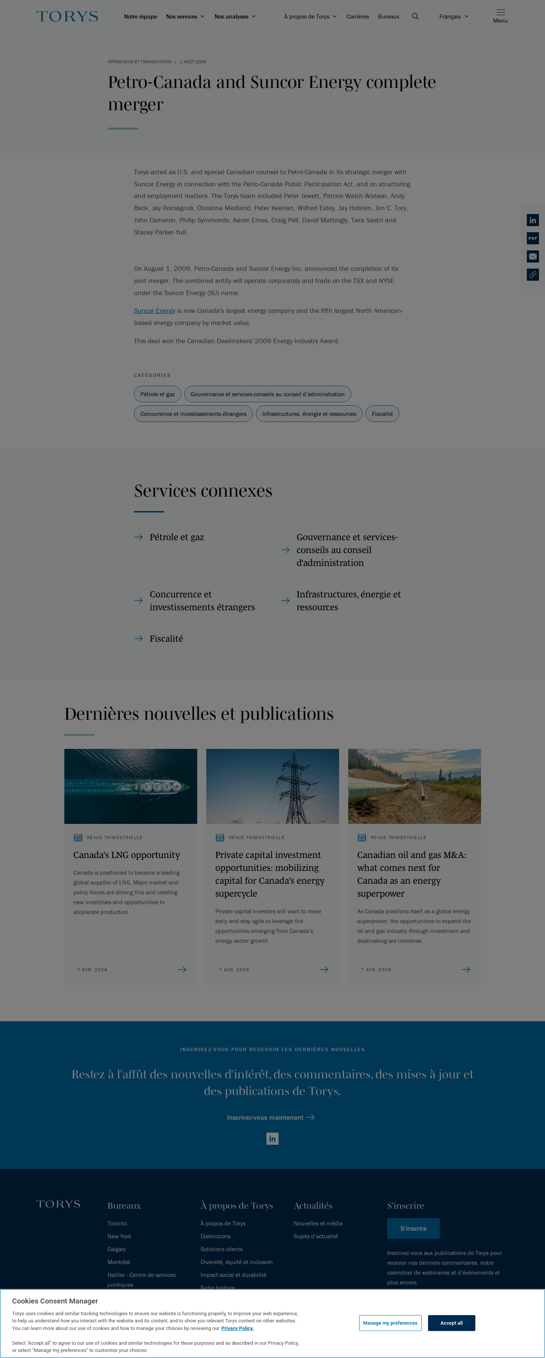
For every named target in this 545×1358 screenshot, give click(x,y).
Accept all (452, 1323)
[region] (272, 1323)
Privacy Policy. (237, 1328)
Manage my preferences (390, 1323)
